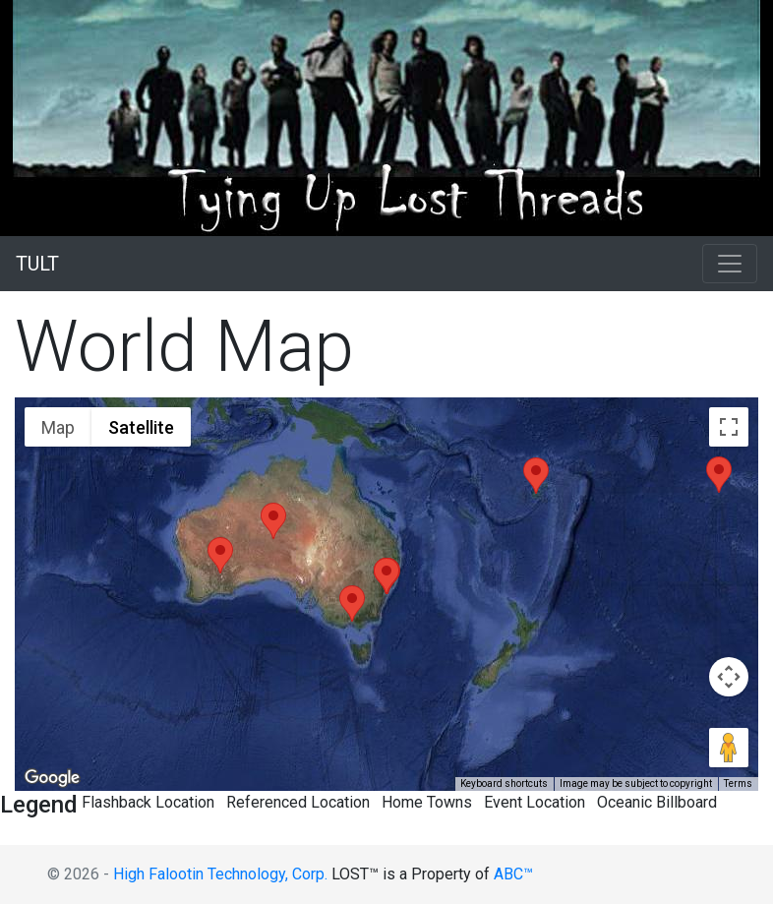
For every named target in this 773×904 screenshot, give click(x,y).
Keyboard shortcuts (504, 783)
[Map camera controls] (728, 676)
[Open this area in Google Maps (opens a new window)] (52, 778)
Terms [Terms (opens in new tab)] (738, 783)
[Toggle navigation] (729, 263)
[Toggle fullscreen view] (728, 427)
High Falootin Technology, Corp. (220, 874)
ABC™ (513, 874)
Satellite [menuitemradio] (141, 427)
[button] (220, 555)
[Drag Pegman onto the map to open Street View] (728, 747)
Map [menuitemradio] (58, 427)
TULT (37, 263)
